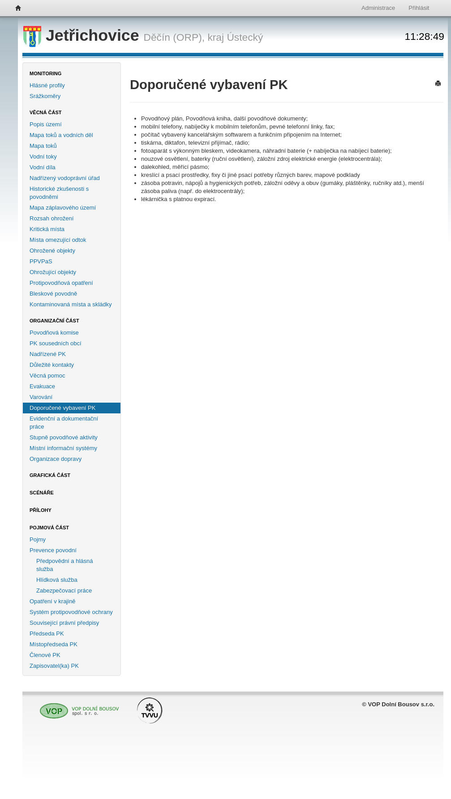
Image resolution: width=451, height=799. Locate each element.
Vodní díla (43, 167)
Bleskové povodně (53, 293)
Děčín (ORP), (174, 37)
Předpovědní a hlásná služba (64, 565)
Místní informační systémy (63, 448)
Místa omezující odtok (58, 239)
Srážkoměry (45, 96)
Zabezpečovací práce (64, 590)
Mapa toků (43, 145)
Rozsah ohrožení (51, 218)
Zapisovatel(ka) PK (54, 665)
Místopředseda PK (53, 644)
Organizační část (54, 320)
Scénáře (42, 492)
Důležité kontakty (52, 364)
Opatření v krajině (53, 601)
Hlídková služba (56, 579)
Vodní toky (43, 156)
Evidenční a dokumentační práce (64, 422)
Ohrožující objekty (53, 272)
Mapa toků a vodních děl (61, 135)
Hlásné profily (47, 85)
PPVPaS (41, 261)
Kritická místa (47, 229)
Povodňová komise (54, 332)
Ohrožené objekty (52, 250)
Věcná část (46, 112)
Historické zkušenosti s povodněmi (59, 192)
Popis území (46, 124)
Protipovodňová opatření (61, 282)
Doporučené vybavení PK (62, 407)
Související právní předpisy (64, 622)
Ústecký (245, 37)
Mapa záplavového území (63, 207)
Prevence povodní (53, 550)
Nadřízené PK (48, 354)
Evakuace (42, 386)
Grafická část (50, 475)
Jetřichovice (83, 35)
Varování (41, 397)
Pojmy (38, 539)
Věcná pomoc (47, 375)
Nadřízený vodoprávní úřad (65, 178)
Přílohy (41, 510)
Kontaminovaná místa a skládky (71, 304)
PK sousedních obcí (56, 343)
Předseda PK (47, 633)
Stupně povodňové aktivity (64, 437)
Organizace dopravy (56, 458)
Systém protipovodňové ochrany (71, 612)
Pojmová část (49, 527)
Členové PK (45, 655)
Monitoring (45, 73)
